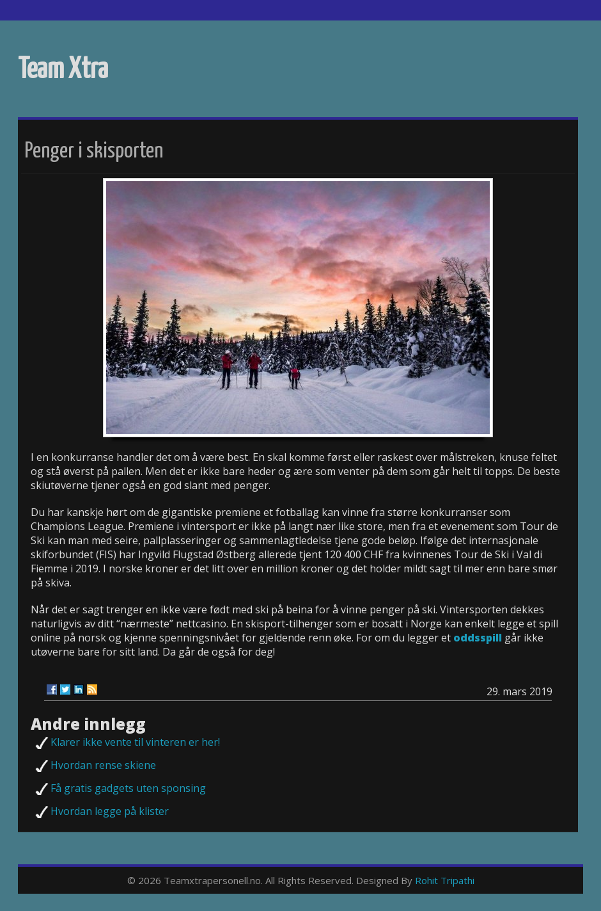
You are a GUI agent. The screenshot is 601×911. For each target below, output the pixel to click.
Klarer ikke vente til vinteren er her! (135, 742)
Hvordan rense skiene (103, 765)
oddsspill (477, 638)
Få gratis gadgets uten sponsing (128, 788)
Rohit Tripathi (444, 880)
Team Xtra (63, 70)
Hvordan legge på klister (110, 811)
